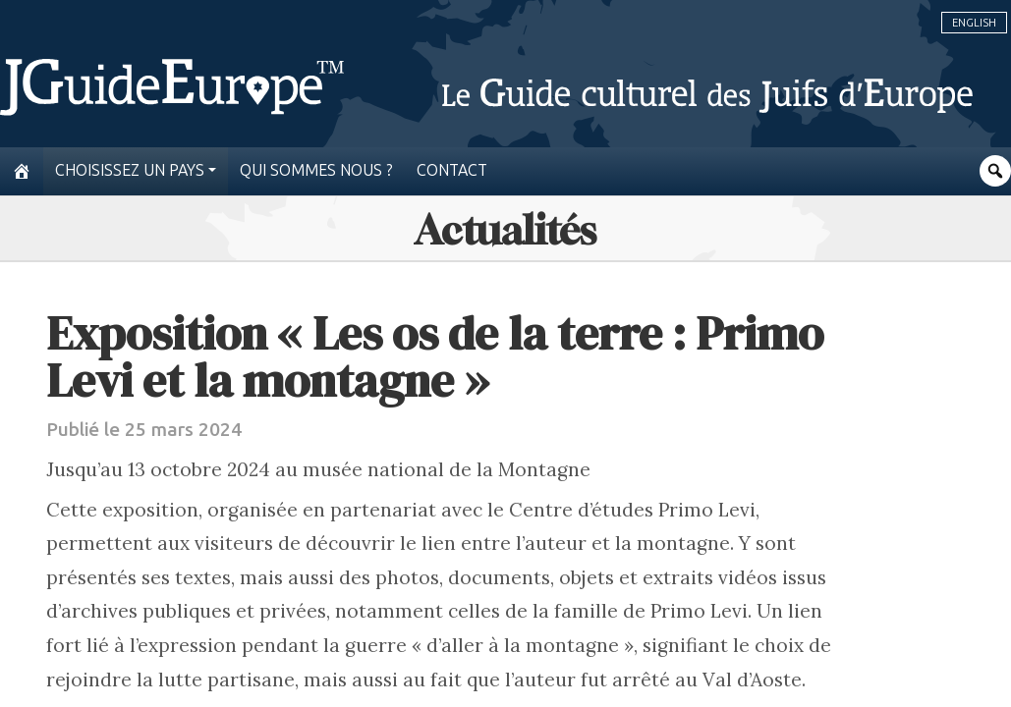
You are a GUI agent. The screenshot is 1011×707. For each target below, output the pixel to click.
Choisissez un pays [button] (129, 170)
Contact (452, 170)
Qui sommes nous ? (316, 170)
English (974, 22)
